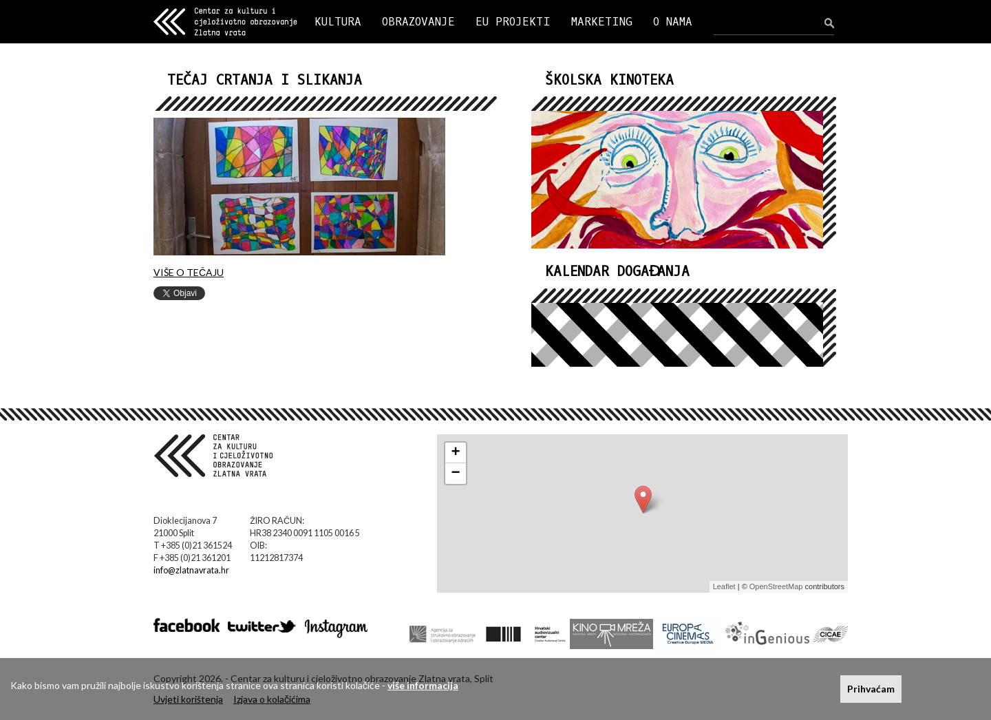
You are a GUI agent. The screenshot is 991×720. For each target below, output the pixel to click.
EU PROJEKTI (513, 21)
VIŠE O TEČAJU (188, 272)
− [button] (455, 473)
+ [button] (455, 453)
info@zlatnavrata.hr (191, 570)
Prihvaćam (871, 689)
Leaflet (724, 586)
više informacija (422, 685)
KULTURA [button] (338, 21)
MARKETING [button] (601, 21)
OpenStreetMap (776, 586)
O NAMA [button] (672, 21)
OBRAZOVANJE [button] (418, 21)
